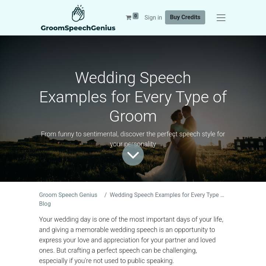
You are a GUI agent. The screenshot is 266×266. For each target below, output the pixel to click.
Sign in (153, 17)
